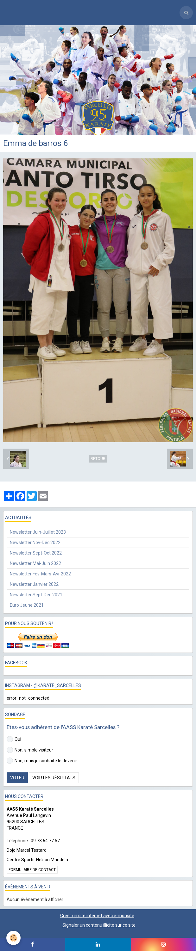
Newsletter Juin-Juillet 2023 (38, 532)
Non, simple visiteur (30, 750)
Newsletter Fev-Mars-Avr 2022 (40, 573)
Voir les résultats (53, 777)
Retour (98, 459)
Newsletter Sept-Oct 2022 (36, 552)
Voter (17, 777)
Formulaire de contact (32, 870)
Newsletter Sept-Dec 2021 (36, 594)
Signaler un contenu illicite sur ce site (99, 925)
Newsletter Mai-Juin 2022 (35, 563)
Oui (14, 739)
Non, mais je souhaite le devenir (42, 761)
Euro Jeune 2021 (27, 605)
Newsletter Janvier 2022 (34, 584)
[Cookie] (13, 938)
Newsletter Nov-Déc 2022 (35, 542)
